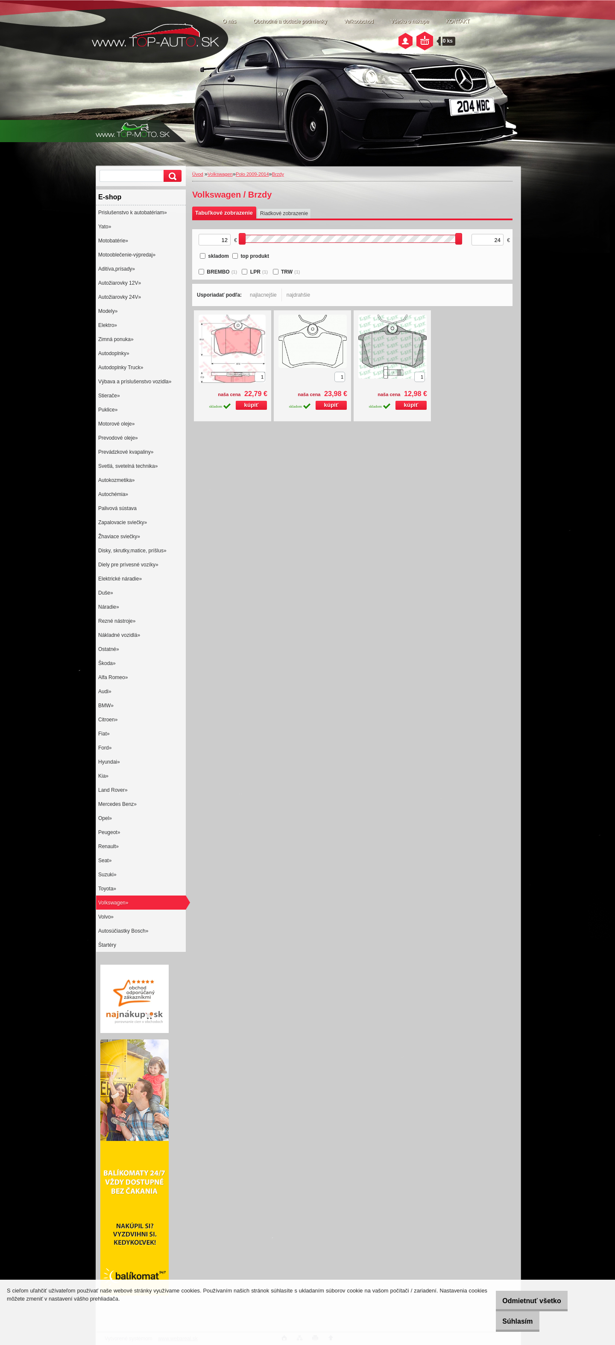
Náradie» (108, 607)
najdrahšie (298, 295)
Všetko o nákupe (410, 21)
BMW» (106, 706)
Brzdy (278, 174)
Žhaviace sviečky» (119, 537)
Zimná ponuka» (116, 339)
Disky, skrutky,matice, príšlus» (132, 551)
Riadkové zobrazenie (284, 213)
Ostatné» (108, 649)
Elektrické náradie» (120, 579)
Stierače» (109, 396)
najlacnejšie (263, 295)
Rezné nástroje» (116, 621)
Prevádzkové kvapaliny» (125, 452)
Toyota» (107, 889)
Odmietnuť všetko (522, 1300)
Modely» (107, 311)
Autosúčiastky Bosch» (123, 931)
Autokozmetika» (116, 480)
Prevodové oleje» (118, 438)
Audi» (104, 691)
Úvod (197, 174)
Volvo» (106, 917)
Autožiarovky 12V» (119, 283)
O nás (229, 21)
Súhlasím (508, 1321)
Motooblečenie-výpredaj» (126, 255)
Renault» (108, 846)
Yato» (104, 227)
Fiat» (104, 734)
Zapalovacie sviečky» (122, 522)
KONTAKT (458, 21)
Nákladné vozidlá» (119, 635)
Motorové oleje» (116, 424)
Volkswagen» (113, 903)
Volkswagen (220, 174)
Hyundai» (109, 762)
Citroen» (107, 720)
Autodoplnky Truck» (120, 368)
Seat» (104, 861)
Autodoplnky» (113, 353)
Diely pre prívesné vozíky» (128, 565)
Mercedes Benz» (117, 804)
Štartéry (107, 945)
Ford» (104, 748)
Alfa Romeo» (113, 677)
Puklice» (107, 410)
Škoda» (107, 663)
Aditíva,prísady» (116, 269)
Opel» (105, 818)
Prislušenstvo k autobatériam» (132, 213)
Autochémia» (113, 494)
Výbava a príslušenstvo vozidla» (134, 382)
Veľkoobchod (359, 21)
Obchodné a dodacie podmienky (290, 21)
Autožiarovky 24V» (119, 297)
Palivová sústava (117, 508)
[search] (171, 176)
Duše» (105, 593)
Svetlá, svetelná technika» (128, 466)
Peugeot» (109, 832)
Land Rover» (113, 790)
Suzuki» (107, 875)
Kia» (103, 776)
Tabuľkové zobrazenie (224, 213)
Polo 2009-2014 (252, 174)
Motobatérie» (113, 241)
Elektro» (107, 325)
